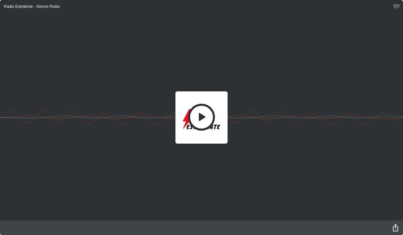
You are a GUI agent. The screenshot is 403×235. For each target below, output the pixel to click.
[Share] (395, 227)
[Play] (201, 117)
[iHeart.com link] (396, 8)
